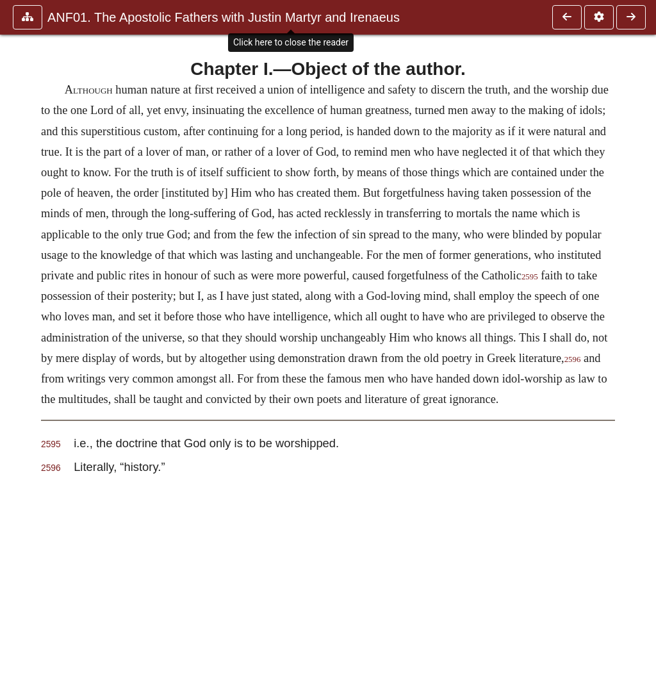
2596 (572, 359)
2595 (529, 276)
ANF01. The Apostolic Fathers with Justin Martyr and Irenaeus (223, 17)
